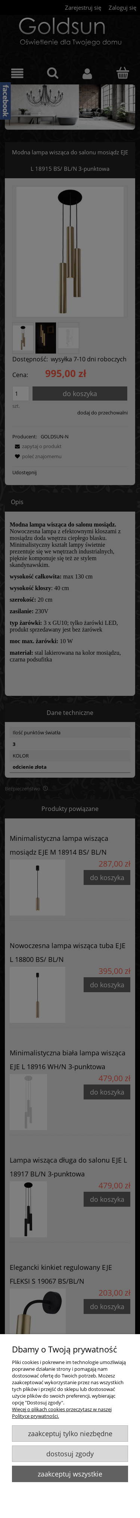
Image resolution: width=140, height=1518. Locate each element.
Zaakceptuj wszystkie (70, 1473)
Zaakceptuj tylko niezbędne (70, 1433)
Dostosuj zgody (70, 1453)
